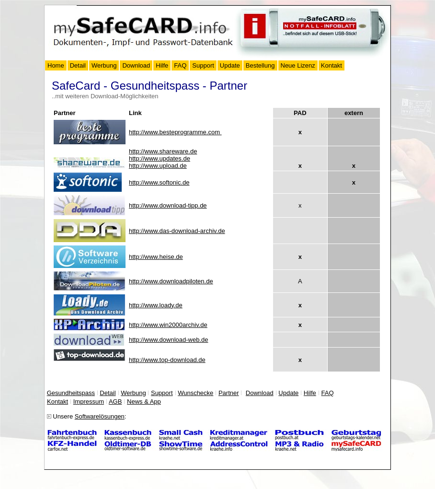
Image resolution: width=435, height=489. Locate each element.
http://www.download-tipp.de (168, 205)
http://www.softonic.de (159, 182)
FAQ (180, 65)
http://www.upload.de (158, 165)
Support (203, 65)
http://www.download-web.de (168, 339)
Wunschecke (195, 392)
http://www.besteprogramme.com (175, 132)
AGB (115, 401)
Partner (228, 392)
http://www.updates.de (159, 158)
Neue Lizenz (298, 65)
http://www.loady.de (156, 305)
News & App (144, 401)
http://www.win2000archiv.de (168, 324)
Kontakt (331, 65)
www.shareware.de (163, 151)
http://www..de (156, 256)
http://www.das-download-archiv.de (177, 230)
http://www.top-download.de (167, 359)
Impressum (88, 401)
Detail (78, 65)
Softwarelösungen (100, 416)
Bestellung (260, 65)
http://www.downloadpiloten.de (171, 281)
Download (136, 65)
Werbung (104, 65)
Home (55, 65)
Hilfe (162, 65)
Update (230, 65)
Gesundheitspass (71, 392)
